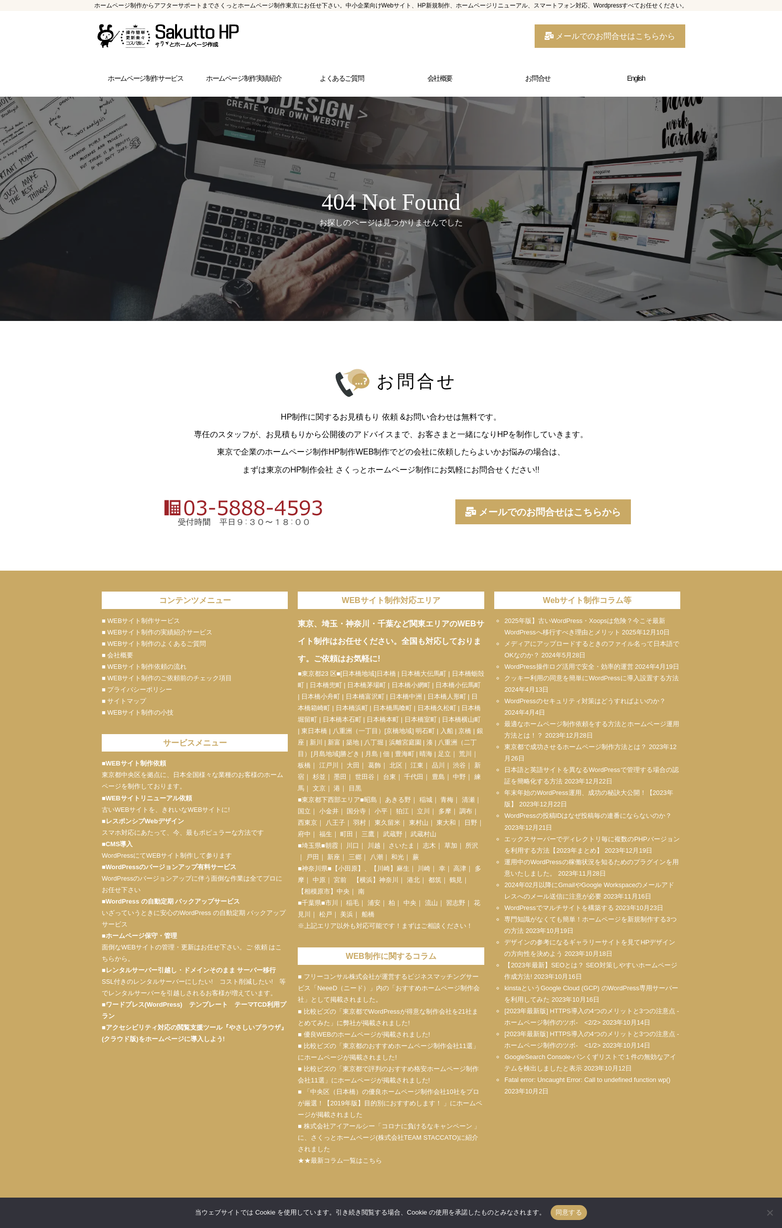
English (636, 78)
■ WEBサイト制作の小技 (138, 712)
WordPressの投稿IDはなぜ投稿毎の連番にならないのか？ (588, 815)
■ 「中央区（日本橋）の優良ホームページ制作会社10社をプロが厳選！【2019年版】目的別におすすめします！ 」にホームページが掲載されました (390, 1103)
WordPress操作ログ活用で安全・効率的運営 (568, 666)
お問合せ (537, 78)
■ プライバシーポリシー (137, 689)
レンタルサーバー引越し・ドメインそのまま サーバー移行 (191, 970)
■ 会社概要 (117, 655)
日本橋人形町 (446, 696)
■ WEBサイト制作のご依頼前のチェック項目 (167, 678)
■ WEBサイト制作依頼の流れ (144, 666)
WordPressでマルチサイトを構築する (558, 908)
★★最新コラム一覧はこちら (340, 1160)
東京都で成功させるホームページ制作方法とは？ (575, 747)
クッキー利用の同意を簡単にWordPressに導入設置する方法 (591, 678)
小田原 (348, 868)
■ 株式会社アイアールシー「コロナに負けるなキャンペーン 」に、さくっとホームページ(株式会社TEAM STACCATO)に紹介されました (389, 1137)
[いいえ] (770, 1213)
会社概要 (439, 78)
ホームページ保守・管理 (141, 935)
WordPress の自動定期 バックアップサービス (173, 901)
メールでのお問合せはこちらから (610, 36)
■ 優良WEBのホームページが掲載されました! (364, 1034)
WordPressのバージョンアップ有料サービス (171, 867)
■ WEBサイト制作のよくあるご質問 (154, 643)
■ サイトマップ (124, 701)
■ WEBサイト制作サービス (141, 620)
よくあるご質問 (342, 78)
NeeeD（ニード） (343, 988)
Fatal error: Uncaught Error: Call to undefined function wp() (587, 1079)
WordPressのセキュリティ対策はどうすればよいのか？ (584, 701)
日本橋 (386, 673)
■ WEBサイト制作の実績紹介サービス (157, 632)
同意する (569, 1212)
